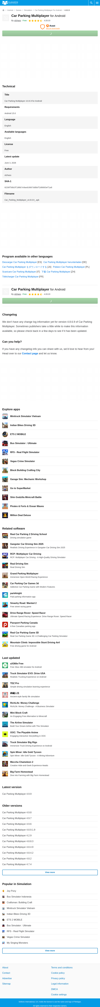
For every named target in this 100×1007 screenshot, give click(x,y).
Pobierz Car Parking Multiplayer (69, 267)
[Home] (3, 10)
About (5, 967)
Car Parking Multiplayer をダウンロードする (24, 267)
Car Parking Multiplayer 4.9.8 (16, 812)
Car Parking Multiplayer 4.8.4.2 (17, 853)
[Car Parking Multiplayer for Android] (48, 10)
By (16, 20)
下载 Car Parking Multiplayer (56, 272)
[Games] (18, 10)
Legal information (60, 984)
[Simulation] (28, 10)
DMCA (54, 989)
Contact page (30, 353)
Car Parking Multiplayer (38, 16)
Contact (6, 973)
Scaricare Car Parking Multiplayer (19, 272)
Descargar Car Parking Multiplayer (19, 262)
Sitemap (6, 984)
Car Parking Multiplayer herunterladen (62, 262)
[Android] (10, 10)
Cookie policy (58, 973)
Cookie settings (59, 994)
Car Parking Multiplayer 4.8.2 (16, 858)
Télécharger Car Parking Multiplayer (20, 276)
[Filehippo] (10, 3)
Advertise (7, 978)
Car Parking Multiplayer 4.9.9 (16, 794)
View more (50, 872)
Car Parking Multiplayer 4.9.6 (16, 824)
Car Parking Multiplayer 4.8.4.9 (17, 847)
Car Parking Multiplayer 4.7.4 (16, 864)
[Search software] (91, 3)
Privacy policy (58, 978)
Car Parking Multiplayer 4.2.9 (16, 835)
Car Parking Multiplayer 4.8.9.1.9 (18, 830)
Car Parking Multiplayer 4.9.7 (16, 818)
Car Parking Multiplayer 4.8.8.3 (17, 841)
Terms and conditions (62, 967)
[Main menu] (97, 3)
